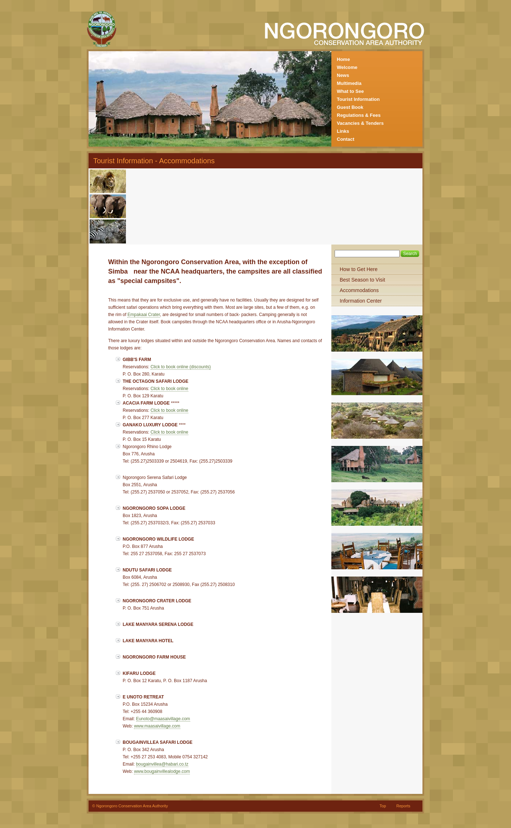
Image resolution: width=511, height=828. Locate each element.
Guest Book (350, 107)
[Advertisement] (212, 181)
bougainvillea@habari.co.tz (162, 764)
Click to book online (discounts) (181, 366)
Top (383, 806)
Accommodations (359, 290)
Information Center (361, 301)
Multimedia (349, 83)
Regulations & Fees (359, 115)
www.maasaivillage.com (157, 726)
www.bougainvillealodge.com (162, 771)
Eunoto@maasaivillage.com (163, 718)
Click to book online (169, 388)
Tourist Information (358, 99)
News (343, 75)
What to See (350, 91)
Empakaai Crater (143, 314)
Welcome (347, 67)
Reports (403, 806)
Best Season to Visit (362, 280)
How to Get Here (358, 269)
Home (343, 59)
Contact (345, 139)
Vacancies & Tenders (360, 123)
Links (343, 131)
